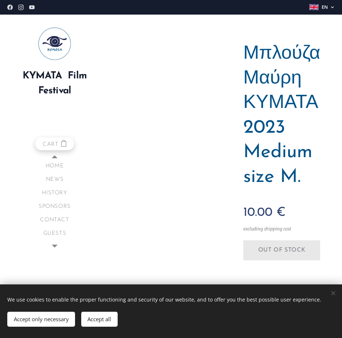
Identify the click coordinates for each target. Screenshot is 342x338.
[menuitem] (54, 166)
